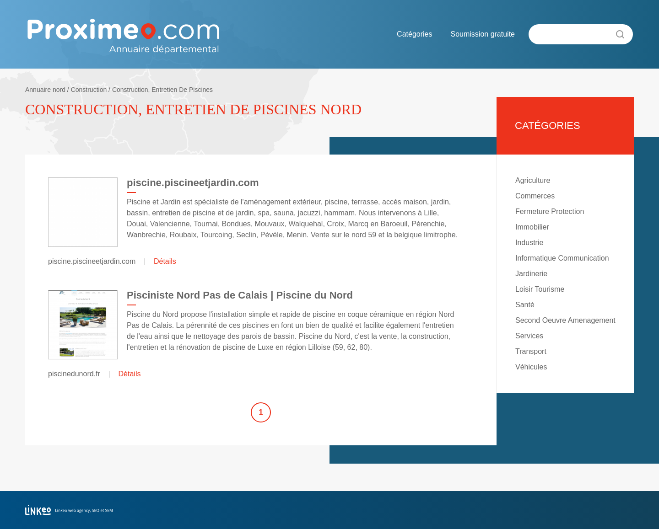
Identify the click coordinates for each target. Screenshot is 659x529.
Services (529, 336)
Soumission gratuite (482, 34)
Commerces (535, 196)
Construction (89, 89)
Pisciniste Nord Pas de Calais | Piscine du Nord (240, 295)
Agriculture (532, 180)
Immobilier (532, 227)
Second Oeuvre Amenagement (565, 320)
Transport (530, 351)
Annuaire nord (45, 89)
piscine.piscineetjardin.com (193, 182)
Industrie (529, 242)
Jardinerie (531, 274)
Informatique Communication (562, 258)
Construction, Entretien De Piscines (162, 89)
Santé (525, 305)
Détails (165, 261)
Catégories (414, 34)
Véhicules (531, 367)
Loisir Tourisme (539, 289)
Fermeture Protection (549, 211)
